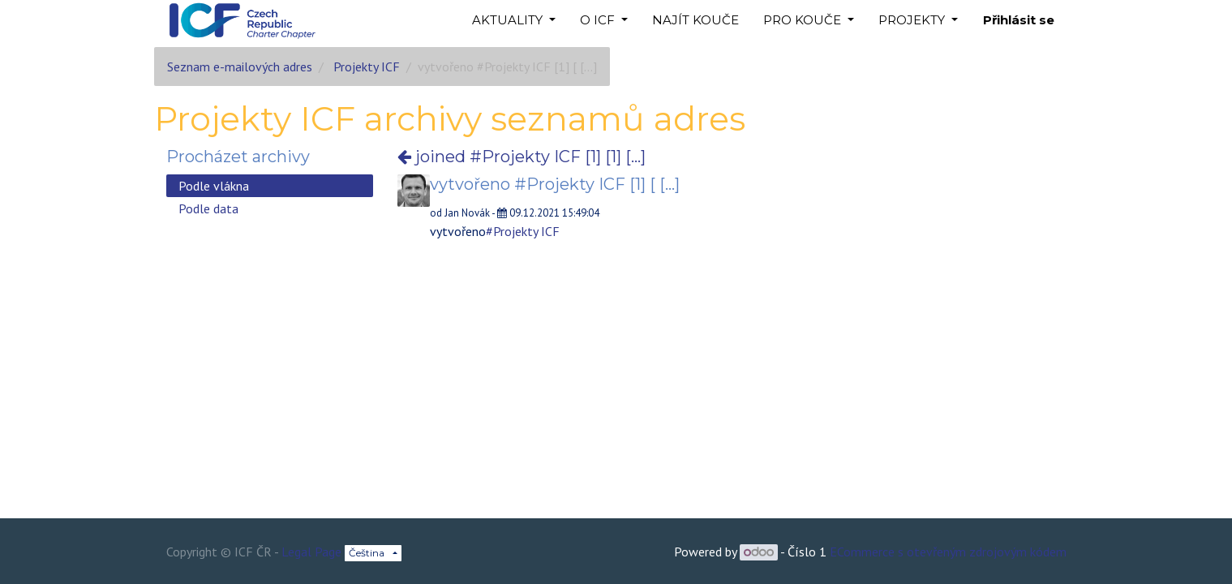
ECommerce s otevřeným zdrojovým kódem (948, 551)
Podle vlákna (213, 186)
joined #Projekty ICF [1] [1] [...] (521, 156)
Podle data (208, 208)
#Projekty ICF (523, 231)
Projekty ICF (366, 66)
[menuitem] (695, 21)
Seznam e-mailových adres (239, 66)
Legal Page (311, 551)
